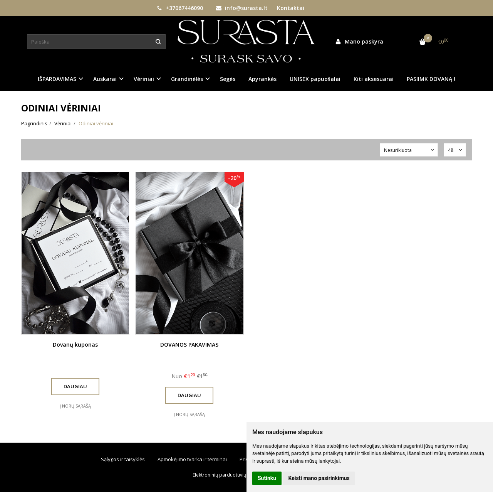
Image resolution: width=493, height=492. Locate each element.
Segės (227, 79)
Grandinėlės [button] (187, 79)
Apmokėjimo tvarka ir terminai (192, 459)
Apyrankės (262, 79)
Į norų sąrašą (75, 406)
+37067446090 (180, 8)
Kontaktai (290, 8)
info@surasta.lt (242, 8)
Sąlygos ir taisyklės (123, 459)
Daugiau (75, 386)
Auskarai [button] (105, 79)
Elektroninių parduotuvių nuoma (228, 475)
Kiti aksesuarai (374, 79)
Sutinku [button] (267, 478)
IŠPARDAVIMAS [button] (57, 79)
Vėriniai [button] (144, 79)
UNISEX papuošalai (315, 79)
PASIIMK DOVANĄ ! (431, 79)
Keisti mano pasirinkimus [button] (319, 478)
